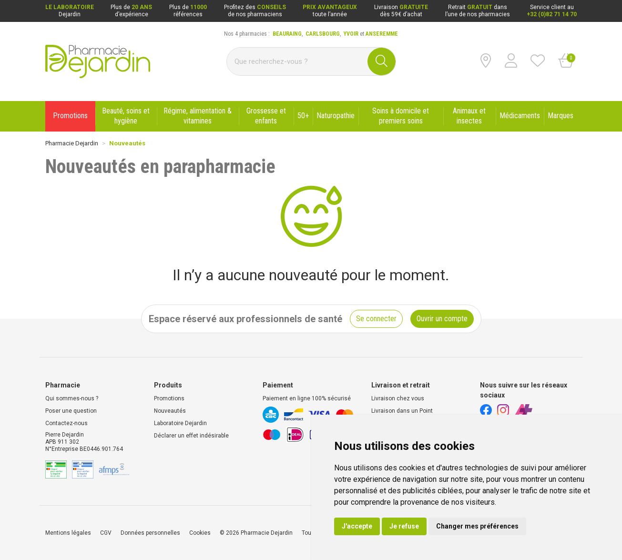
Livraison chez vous (397, 398)
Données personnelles (150, 532)
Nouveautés (170, 410)
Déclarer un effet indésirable (191, 435)
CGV (106, 532)
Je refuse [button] (404, 526)
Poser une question (71, 410)
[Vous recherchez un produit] (297, 61)
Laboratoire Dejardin (180, 423)
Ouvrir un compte (442, 318)
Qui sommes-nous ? (71, 398)
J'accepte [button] (357, 526)
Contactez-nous (66, 423)
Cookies (200, 532)
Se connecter (376, 318)
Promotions (169, 398)
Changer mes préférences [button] (477, 526)
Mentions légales (68, 532)
